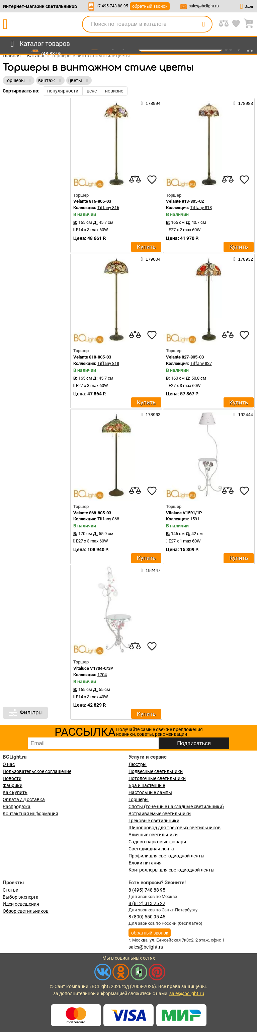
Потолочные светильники (157, 778)
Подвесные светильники (155, 771)
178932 (243, 259)
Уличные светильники (153, 834)
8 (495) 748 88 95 (146, 890)
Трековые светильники (153, 820)
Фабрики (12, 785)
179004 (150, 259)
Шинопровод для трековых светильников (174, 827)
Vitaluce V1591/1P (184, 512)
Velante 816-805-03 (92, 201)
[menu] (39, 44)
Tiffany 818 (108, 363)
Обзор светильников (26, 911)
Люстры (137, 764)
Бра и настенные (146, 785)
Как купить (15, 792)
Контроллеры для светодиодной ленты (171, 870)
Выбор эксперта (20, 897)
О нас (9, 764)
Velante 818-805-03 (92, 357)
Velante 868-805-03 (92, 512)
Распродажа (16, 806)
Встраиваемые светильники (159, 813)
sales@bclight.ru (204, 6)
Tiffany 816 (108, 207)
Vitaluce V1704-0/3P (93, 668)
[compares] (135, 179)
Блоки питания (145, 862)
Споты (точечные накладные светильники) (176, 806)
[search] (203, 24)
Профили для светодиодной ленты (166, 855)
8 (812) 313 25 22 (146, 903)
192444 (243, 414)
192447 (150, 570)
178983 (243, 103)
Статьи (10, 890)
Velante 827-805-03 (185, 357)
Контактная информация (30, 813)
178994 (150, 103)
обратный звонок (149, 6)
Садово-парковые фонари (157, 841)
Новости (12, 778)
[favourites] (152, 179)
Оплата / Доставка (24, 799)
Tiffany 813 (201, 207)
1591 (194, 518)
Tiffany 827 (201, 363)
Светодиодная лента (151, 848)
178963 (150, 414)
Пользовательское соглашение (37, 771)
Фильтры (25, 713)
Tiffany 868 (108, 518)
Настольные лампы (150, 792)
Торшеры (138, 799)
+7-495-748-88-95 (112, 6)
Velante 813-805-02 (185, 201)
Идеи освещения (21, 904)
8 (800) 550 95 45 (146, 916)
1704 (102, 674)
